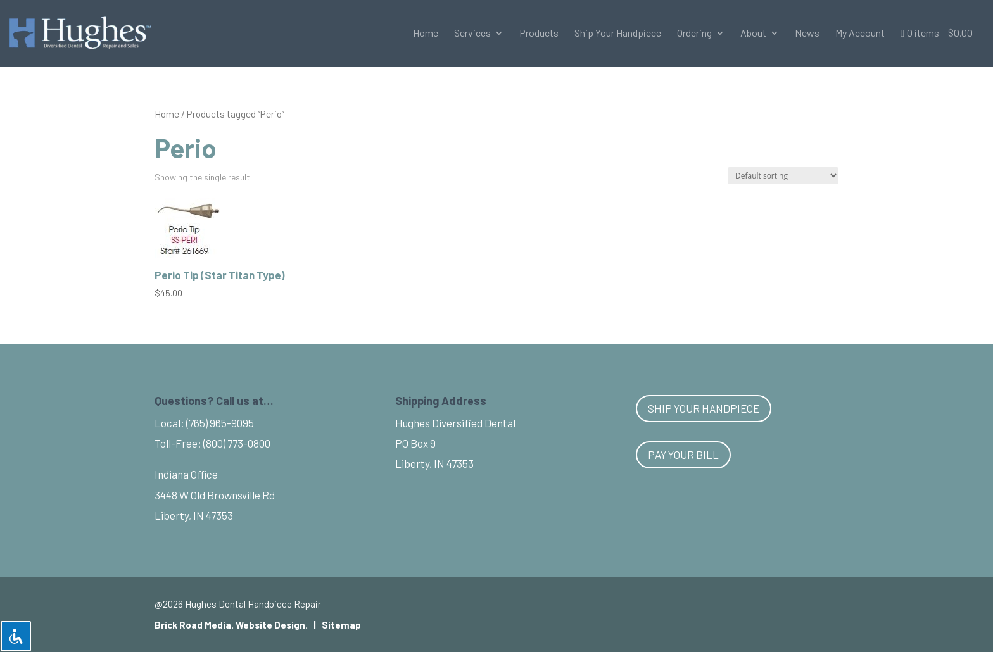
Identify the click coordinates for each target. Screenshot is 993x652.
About (753, 33)
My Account (860, 33)
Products (539, 33)
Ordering (694, 33)
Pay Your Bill (683, 454)
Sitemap (341, 624)
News (807, 33)
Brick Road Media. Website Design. (231, 624)
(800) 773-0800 (236, 443)
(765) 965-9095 (220, 423)
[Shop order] (783, 175)
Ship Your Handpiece (617, 33)
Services (472, 33)
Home (425, 33)
